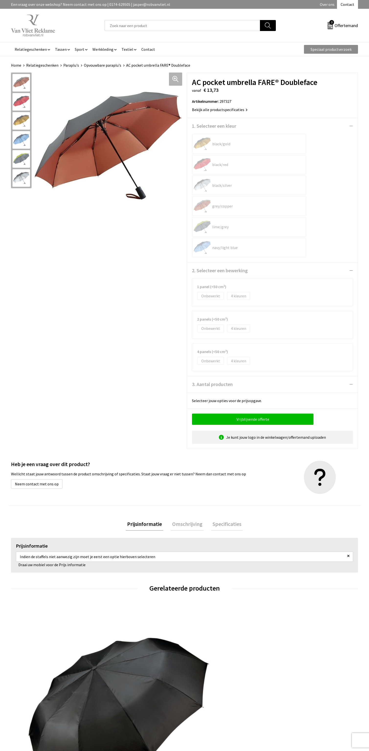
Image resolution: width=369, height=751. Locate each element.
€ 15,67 (116, 624)
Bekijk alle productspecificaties (219, 109)
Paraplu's (71, 65)
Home (16, 65)
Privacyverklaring (291, 683)
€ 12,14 (202, 616)
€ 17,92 (29, 616)
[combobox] (182, 25)
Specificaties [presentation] (224, 441)
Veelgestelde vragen (121, 676)
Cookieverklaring (291, 676)
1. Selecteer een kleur (214, 126)
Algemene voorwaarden (296, 669)
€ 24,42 (289, 616)
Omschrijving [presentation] (187, 441)
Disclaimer (285, 691)
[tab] (147, 442)
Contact (347, 4)
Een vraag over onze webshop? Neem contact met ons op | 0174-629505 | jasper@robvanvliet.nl (90, 4)
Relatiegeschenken (42, 65)
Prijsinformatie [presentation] (147, 441)
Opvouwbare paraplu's (102, 65)
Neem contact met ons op (37, 400)
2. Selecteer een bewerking (220, 187)
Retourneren (201, 676)
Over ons (327, 4)
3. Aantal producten (212, 301)
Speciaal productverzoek (331, 49)
